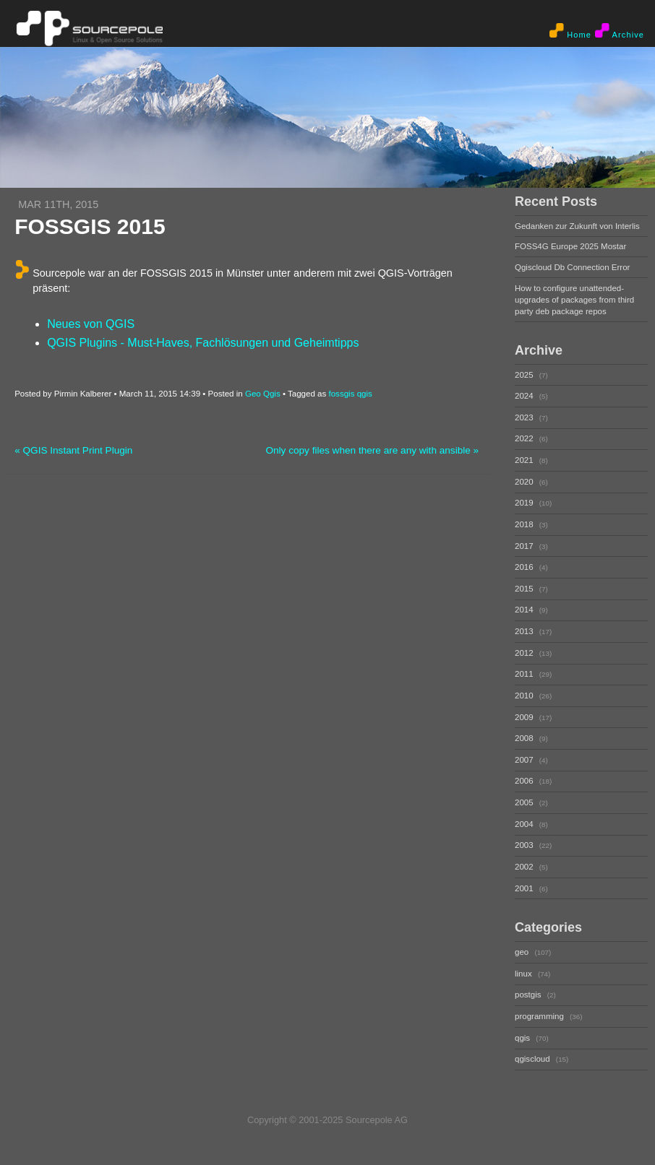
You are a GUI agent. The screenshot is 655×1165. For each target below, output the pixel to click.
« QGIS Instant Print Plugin (73, 450)
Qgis (272, 393)
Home (570, 31)
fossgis (341, 393)
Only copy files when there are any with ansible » (372, 450)
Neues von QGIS (90, 324)
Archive (619, 31)
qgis (364, 393)
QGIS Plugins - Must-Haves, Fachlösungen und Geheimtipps (203, 343)
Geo (253, 393)
